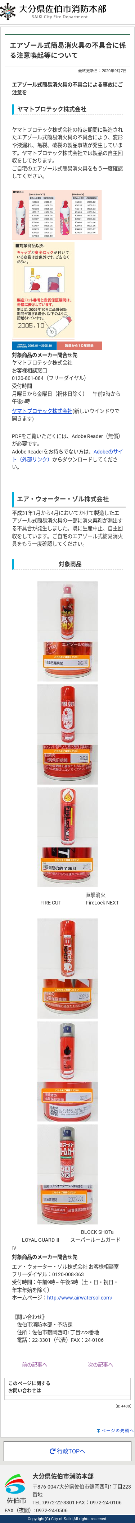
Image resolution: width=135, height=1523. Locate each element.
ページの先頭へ (118, 1430)
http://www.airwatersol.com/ (80, 1298)
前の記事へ (34, 1365)
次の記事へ (100, 1365)
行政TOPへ (67, 1451)
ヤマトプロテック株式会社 (42, 411)
